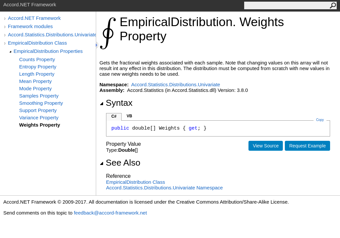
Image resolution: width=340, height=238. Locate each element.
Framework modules (30, 26)
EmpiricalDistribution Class (37, 43)
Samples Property (38, 96)
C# (113, 116)
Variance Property (38, 117)
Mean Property (35, 81)
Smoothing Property (41, 103)
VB (129, 116)
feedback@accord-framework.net (110, 213)
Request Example (307, 145)
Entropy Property (38, 66)
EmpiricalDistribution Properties (48, 51)
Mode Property (35, 88)
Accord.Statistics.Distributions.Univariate (52, 34)
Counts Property (37, 59)
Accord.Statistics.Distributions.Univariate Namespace (164, 187)
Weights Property (39, 125)
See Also (119, 163)
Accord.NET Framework (34, 18)
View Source (266, 145)
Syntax (115, 103)
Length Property (37, 74)
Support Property (38, 110)
